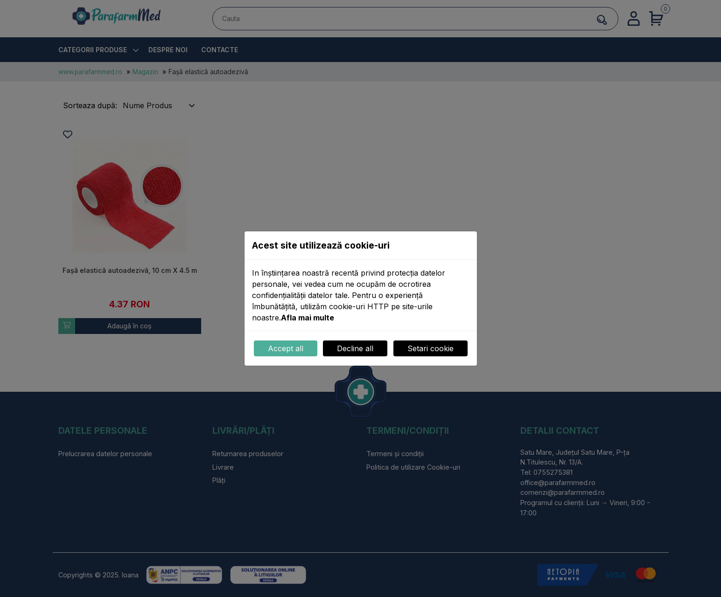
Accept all (285, 348)
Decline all (355, 348)
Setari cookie (430, 348)
